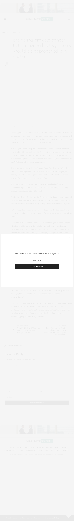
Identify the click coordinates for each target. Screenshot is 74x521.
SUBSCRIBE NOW (37, 266)
